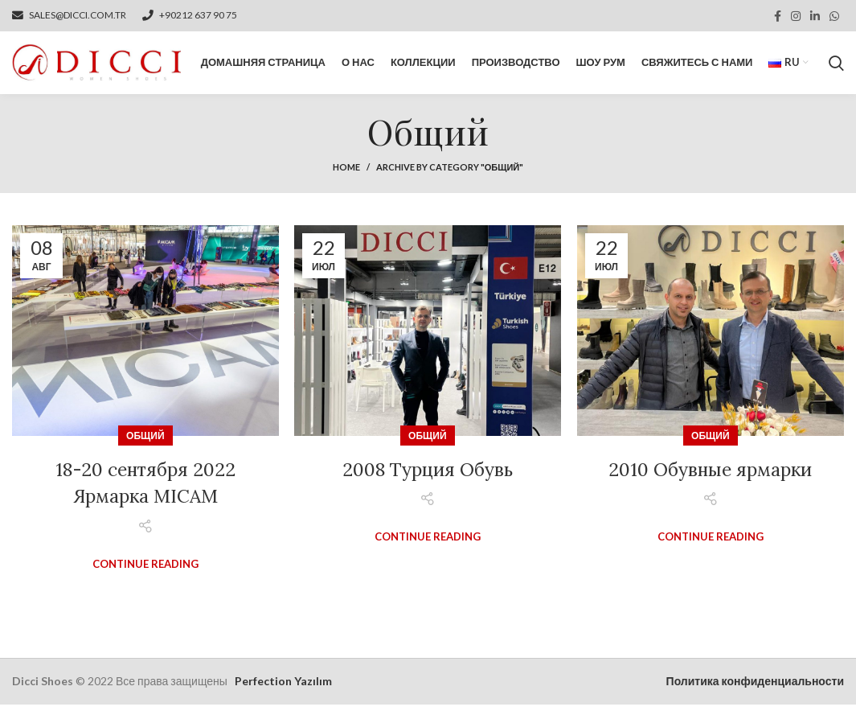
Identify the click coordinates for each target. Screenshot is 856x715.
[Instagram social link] (795, 16)
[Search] (836, 68)
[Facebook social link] (777, 16)
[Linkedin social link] (815, 16)
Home (346, 177)
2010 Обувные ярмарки (710, 479)
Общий (145, 446)
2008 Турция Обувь (427, 479)
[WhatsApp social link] (834, 16)
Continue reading (145, 574)
